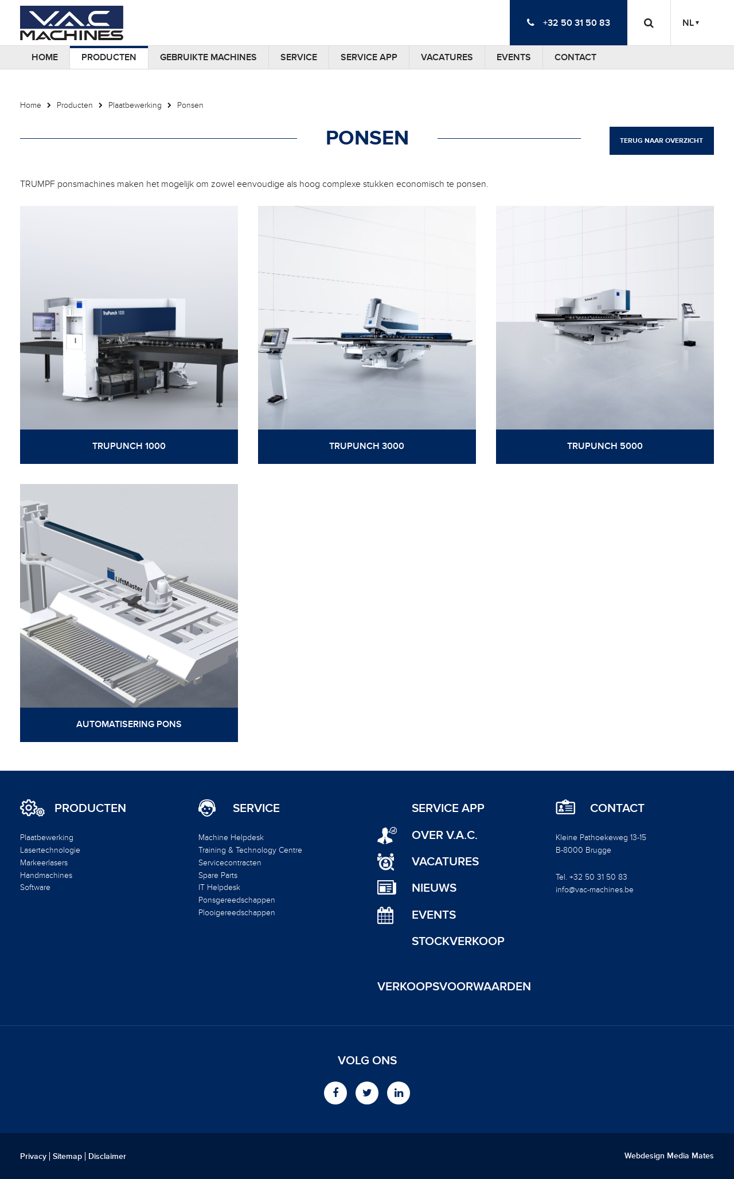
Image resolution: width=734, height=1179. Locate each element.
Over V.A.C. (445, 835)
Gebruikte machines (208, 57)
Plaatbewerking (135, 105)
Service (298, 57)
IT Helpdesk (219, 887)
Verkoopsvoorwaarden (454, 986)
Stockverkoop (458, 941)
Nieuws (434, 888)
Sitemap (67, 1157)
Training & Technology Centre (250, 850)
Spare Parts (217, 875)
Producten (108, 57)
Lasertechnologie (50, 850)
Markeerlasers (44, 863)
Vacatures (447, 57)
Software (35, 887)
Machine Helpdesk (231, 837)
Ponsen (190, 105)
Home (45, 57)
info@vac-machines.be (595, 890)
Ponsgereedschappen (236, 900)
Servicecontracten (229, 863)
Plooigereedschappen (236, 913)
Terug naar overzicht (661, 140)
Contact (575, 57)
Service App (369, 57)
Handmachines (46, 875)
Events (514, 57)
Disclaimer (107, 1157)
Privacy (33, 1157)
